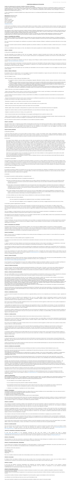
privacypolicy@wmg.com (34, 252)
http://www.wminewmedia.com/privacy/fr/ (16, 60)
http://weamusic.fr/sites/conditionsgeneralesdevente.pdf (15, 259)
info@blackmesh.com (9, 23)
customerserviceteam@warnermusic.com (12, 433)
